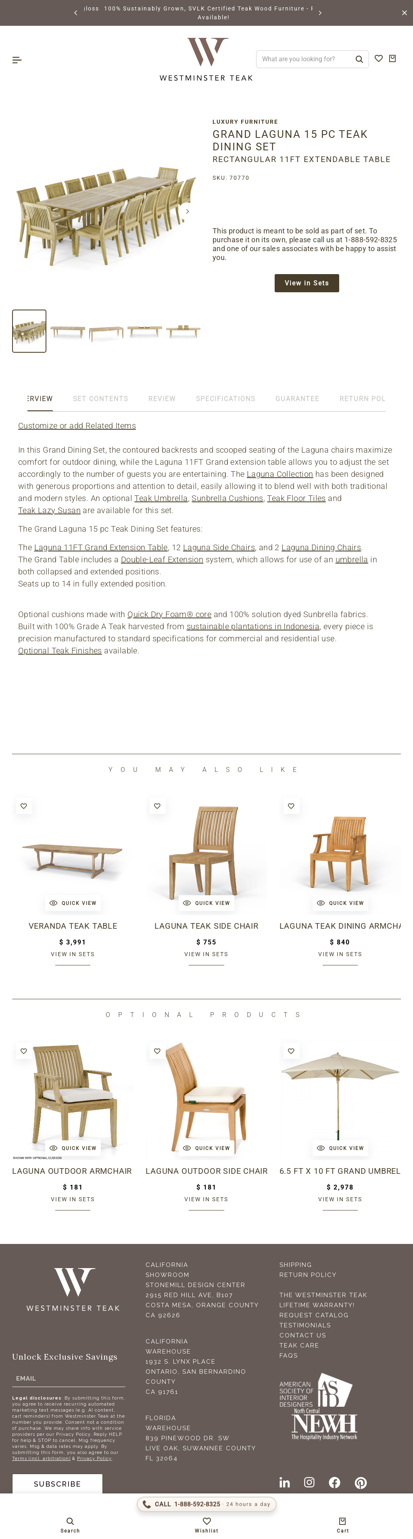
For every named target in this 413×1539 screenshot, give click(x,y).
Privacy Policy (94, 1458)
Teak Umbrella (161, 498)
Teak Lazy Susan (49, 510)
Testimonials (305, 1325)
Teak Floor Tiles (296, 498)
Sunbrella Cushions (227, 498)
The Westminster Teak (323, 1295)
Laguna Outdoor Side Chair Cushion (206, 1171)
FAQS (289, 1355)
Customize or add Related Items (77, 426)
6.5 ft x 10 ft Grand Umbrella (340, 1171)
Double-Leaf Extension (162, 559)
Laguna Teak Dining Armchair (340, 926)
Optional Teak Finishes (60, 650)
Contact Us (303, 1335)
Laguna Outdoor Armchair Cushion (72, 1171)
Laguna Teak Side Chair (206, 926)
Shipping (296, 1265)
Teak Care (299, 1345)
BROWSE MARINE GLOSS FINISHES (140, 8)
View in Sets (307, 283)
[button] (76, 13)
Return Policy (308, 1275)
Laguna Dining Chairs (321, 547)
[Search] (359, 59)
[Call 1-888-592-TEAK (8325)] (207, 1504)
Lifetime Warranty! (317, 1305)
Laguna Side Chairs (219, 547)
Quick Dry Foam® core (169, 614)
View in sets (73, 954)
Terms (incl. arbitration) (41, 1458)
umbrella (352, 559)
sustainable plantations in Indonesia (253, 626)
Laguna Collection (280, 474)
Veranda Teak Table (72, 926)
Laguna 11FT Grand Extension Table (101, 547)
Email (26, 1378)
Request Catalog (314, 1315)
